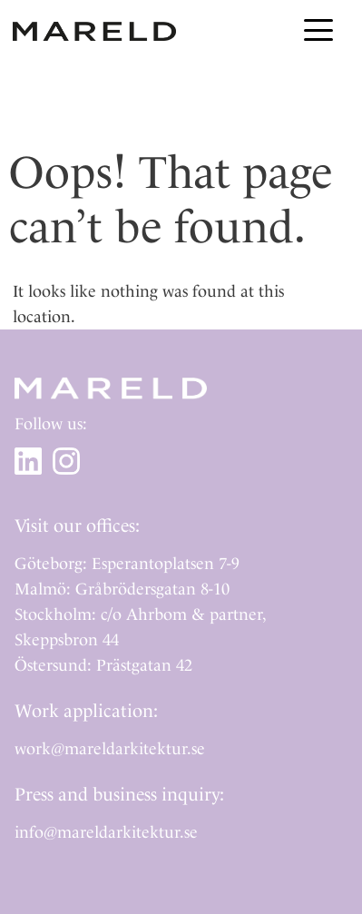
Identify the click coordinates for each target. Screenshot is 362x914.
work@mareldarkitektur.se (110, 748)
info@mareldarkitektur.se (106, 831)
